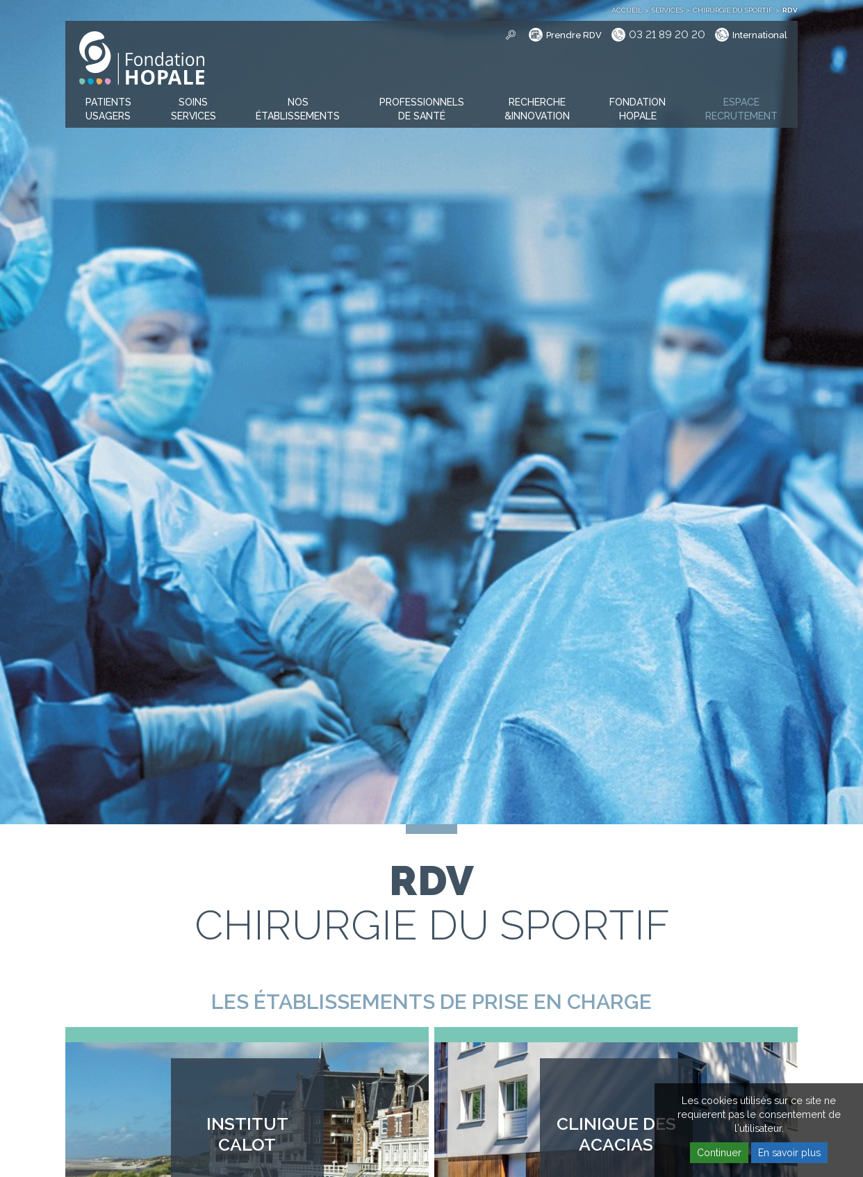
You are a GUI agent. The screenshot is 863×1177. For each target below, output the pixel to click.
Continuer (719, 1152)
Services (667, 10)
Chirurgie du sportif (733, 10)
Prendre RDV (574, 35)
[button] (108, 110)
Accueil (626, 10)
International (759, 35)
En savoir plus (789, 1152)
